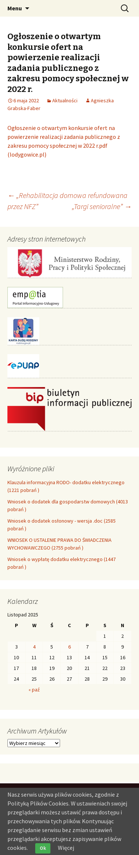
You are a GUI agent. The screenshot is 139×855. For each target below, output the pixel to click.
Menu (14, 8)
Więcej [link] (66, 847)
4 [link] (34, 646)
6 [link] (69, 646)
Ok (43, 848)
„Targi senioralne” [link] (102, 206)
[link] (23, 100)
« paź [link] (34, 689)
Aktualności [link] (64, 100)
